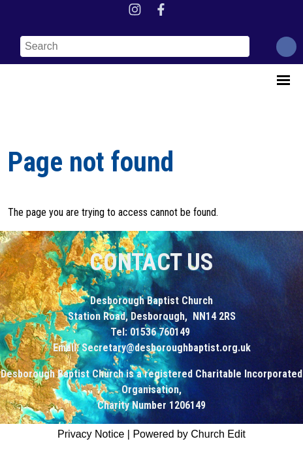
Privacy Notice (90, 434)
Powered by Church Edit (189, 434)
